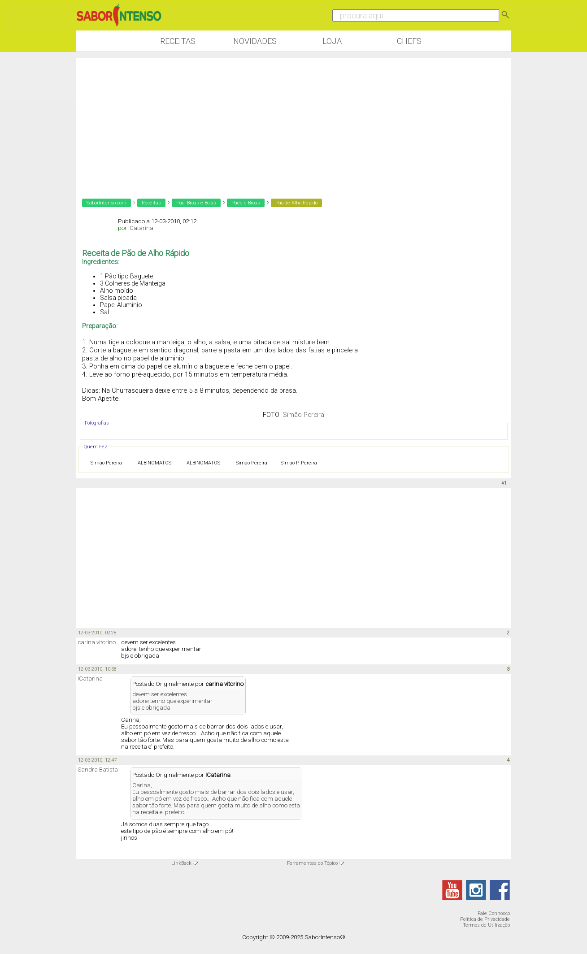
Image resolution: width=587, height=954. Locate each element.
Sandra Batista (98, 769)
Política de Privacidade (485, 919)
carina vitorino (97, 642)
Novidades (255, 41)
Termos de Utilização (486, 925)
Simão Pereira (303, 415)
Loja (332, 41)
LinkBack (181, 863)
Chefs (409, 41)
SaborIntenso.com (106, 203)
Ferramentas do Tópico (312, 863)
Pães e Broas (245, 203)
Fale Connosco (494, 913)
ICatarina (140, 228)
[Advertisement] (293, 121)
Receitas (178, 41)
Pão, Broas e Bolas (196, 203)
